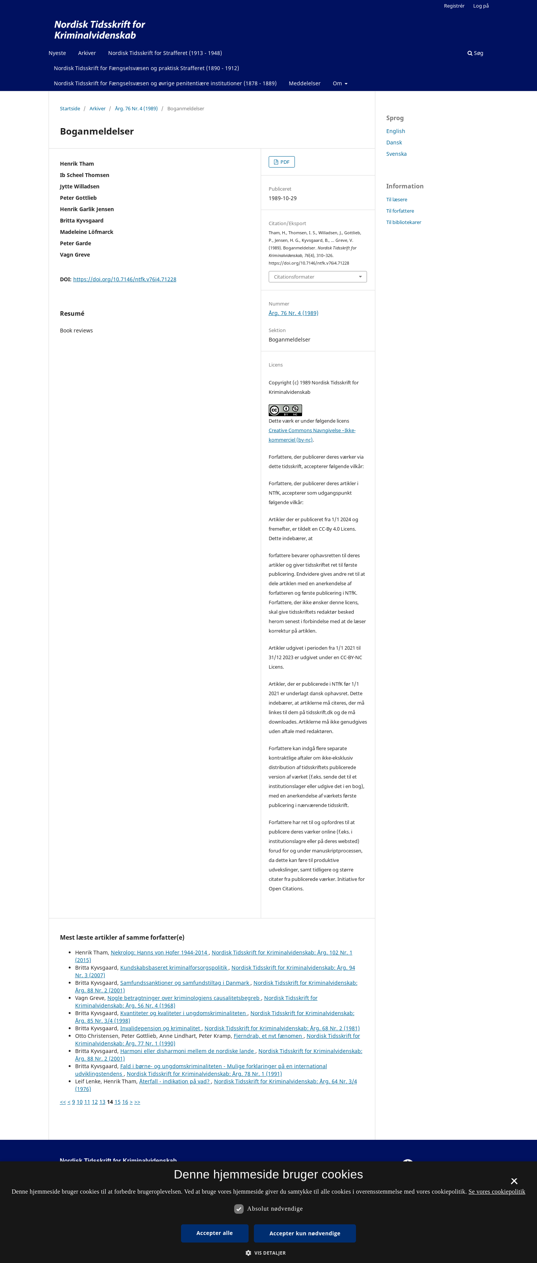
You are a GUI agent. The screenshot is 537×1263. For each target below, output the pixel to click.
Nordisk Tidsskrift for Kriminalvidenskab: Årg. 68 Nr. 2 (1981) (282, 1028)
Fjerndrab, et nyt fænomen (269, 1035)
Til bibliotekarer (403, 222)
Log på (481, 5)
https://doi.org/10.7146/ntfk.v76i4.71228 (124, 279)
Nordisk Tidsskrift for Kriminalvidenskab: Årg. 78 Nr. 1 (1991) (204, 1073)
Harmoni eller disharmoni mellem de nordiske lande (187, 1051)
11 (87, 1101)
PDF (284, 161)
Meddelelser (305, 83)
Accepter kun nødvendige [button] (304, 1233)
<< (63, 1101)
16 (125, 1101)
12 (95, 1101)
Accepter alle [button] (215, 1232)
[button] (268, 1253)
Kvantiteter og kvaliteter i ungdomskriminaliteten (183, 1013)
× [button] (514, 1183)
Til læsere (396, 199)
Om (338, 83)
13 (102, 1101)
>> (137, 1101)
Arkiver (87, 52)
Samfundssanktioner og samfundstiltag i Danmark (185, 982)
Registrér (454, 5)
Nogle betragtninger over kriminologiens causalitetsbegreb (184, 997)
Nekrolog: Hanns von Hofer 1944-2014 (160, 952)
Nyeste (57, 52)
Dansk (394, 142)
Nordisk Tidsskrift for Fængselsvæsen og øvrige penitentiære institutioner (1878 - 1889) (165, 83)
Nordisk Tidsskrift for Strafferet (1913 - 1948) (165, 52)
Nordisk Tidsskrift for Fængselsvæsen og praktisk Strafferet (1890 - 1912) (146, 68)
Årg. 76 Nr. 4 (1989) (136, 108)
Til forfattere (400, 210)
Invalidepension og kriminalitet (161, 1028)
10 (80, 1101)
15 (118, 1101)
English (395, 131)
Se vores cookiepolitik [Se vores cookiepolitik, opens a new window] (497, 1191)
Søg (475, 52)
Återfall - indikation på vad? (175, 1081)
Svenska (396, 153)
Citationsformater (294, 276)
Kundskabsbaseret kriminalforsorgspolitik (174, 967)
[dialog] (268, 1212)
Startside (70, 108)
